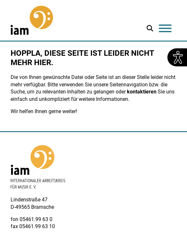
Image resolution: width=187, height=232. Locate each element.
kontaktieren (141, 92)
